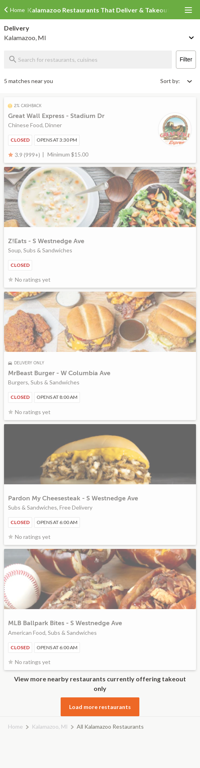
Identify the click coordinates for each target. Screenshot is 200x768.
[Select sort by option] (176, 81)
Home (15, 726)
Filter (186, 59)
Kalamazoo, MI (50, 726)
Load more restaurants (100, 706)
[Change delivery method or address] (192, 36)
